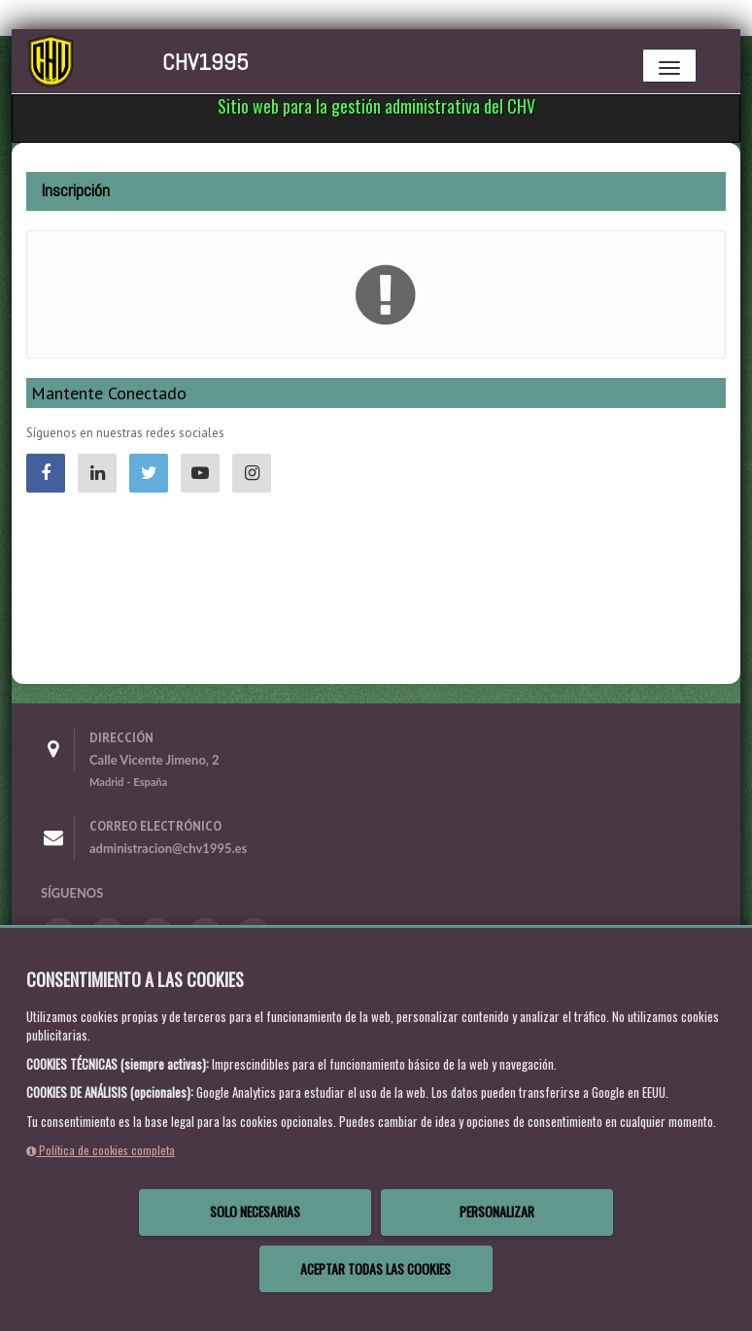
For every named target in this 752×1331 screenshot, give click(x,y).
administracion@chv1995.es (168, 848)
